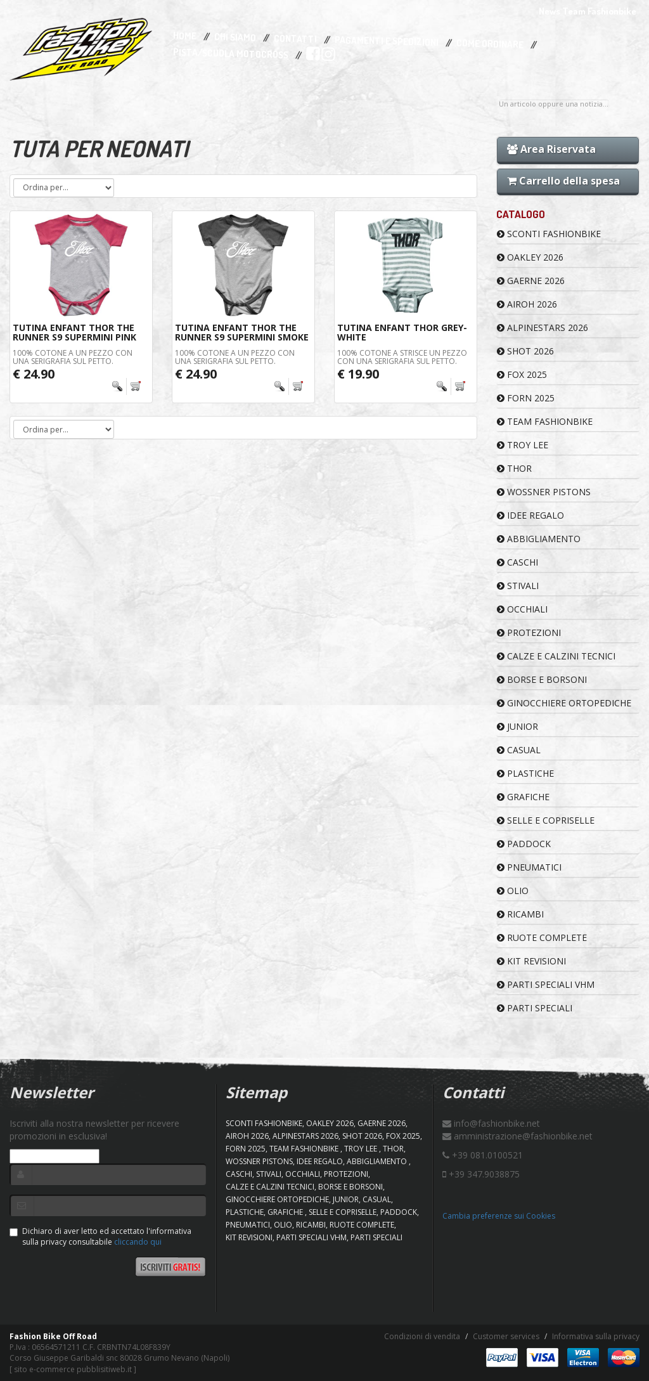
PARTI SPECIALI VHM (545, 984)
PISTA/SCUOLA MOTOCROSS (230, 54)
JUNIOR (517, 726)
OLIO (513, 891)
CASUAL (519, 750)
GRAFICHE (523, 797)
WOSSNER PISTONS (544, 492)
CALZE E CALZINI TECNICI (556, 656)
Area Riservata (551, 149)
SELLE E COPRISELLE (545, 820)
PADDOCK (524, 844)
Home (184, 36)
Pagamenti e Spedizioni (387, 41)
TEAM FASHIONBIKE (545, 421)
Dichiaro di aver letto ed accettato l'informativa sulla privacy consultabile (100, 1236)
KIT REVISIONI (531, 961)
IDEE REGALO (530, 515)
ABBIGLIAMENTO (539, 539)
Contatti (295, 39)
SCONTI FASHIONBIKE (549, 234)
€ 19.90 (358, 373)
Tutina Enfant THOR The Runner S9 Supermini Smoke (242, 332)
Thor (514, 468)
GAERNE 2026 (531, 281)
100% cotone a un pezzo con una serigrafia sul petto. (72, 356)
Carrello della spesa (563, 181)
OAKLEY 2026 (530, 257)
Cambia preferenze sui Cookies (498, 1215)
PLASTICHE (525, 773)
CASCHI (517, 562)
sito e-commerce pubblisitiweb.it (73, 1369)
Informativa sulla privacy (595, 1336)
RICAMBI (520, 914)
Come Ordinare (490, 44)
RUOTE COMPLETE (542, 937)
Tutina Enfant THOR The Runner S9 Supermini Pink (74, 332)
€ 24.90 (34, 373)
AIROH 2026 (527, 304)
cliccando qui (138, 1241)
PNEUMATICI (529, 867)
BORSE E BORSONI (542, 679)
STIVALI (518, 586)
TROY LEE (522, 445)
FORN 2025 (526, 398)
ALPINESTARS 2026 (542, 327)
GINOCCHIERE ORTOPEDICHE (564, 703)
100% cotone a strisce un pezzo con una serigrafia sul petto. (402, 356)
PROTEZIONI (529, 632)
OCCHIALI (522, 609)
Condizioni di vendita (422, 1336)
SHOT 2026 (525, 351)
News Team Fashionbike (587, 11)
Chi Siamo (235, 37)
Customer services (506, 1336)
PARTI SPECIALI (534, 1008)
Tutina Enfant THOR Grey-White (402, 332)
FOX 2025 (522, 374)
